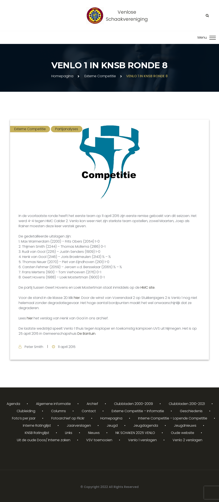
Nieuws (94, 432)
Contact (89, 411)
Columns (58, 411)
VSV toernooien (99, 440)
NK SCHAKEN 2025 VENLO (135, 432)
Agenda (13, 403)
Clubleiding (26, 411)
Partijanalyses (66, 129)
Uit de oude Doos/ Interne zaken (43, 440)
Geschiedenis (191, 411)
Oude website (182, 432)
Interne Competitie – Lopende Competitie (172, 418)
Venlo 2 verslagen (187, 440)
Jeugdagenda (145, 425)
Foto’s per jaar (24, 418)
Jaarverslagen (79, 425)
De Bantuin (86, 333)
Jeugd (112, 425)
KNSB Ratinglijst (37, 432)
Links (68, 432)
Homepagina (62, 76)
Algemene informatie (53, 403)
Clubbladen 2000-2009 (133, 403)
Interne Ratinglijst (37, 425)
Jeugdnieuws (185, 425)
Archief (92, 403)
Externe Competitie (100, 76)
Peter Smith (34, 346)
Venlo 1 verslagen (142, 440)
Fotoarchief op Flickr (67, 418)
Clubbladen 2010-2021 (187, 403)
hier (77, 297)
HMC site (148, 287)
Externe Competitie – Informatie (138, 411)
